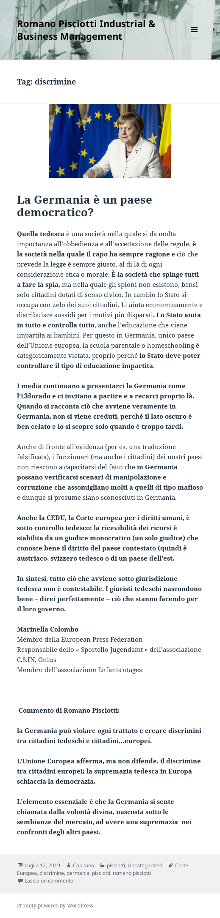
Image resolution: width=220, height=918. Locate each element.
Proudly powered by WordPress (55, 905)
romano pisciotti (132, 873)
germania (78, 873)
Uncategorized (145, 865)
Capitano (83, 865)
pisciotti (116, 865)
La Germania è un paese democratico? (84, 206)
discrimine (51, 873)
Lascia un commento (49, 880)
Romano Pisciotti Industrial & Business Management (86, 29)
